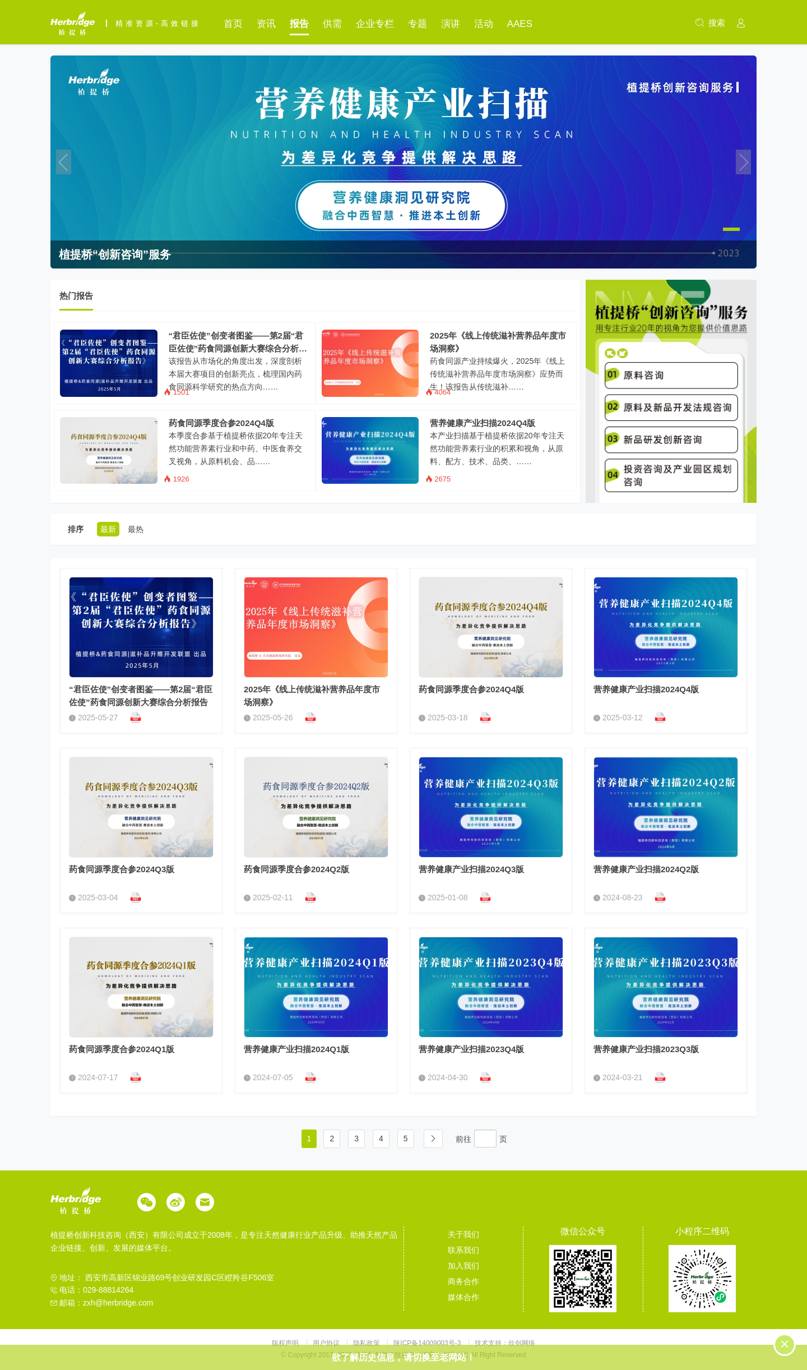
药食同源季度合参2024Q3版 (121, 869)
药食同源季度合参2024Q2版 (296, 869)
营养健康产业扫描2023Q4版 (471, 1049)
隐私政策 (367, 1343)
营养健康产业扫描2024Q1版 (296, 1049)
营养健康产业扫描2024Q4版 (482, 423)
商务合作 (463, 1281)
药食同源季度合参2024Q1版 (121, 1049)
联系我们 (463, 1250)
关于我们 (463, 1234)
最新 (108, 529)
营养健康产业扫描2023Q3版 (646, 1049)
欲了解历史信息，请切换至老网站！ (403, 1357)
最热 (135, 529)
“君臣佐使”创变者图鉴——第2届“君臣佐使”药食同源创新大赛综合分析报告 (238, 343)
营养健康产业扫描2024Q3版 (471, 869)
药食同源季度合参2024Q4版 (221, 423)
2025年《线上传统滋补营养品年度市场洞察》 (498, 342)
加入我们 (463, 1265)
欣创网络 (521, 1343)
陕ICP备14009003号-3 (427, 1343)
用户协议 (327, 1343)
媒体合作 (463, 1297)
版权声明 (286, 1343)
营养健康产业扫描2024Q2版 (646, 869)
